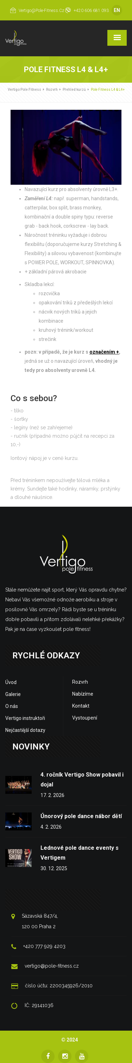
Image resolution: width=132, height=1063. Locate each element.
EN (117, 10)
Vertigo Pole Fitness (24, 89)
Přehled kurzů (74, 89)
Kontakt (80, 706)
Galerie (13, 694)
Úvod (11, 682)
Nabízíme (82, 694)
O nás (11, 706)
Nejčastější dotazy (25, 730)
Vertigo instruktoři (25, 718)
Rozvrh (52, 89)
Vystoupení (84, 718)
